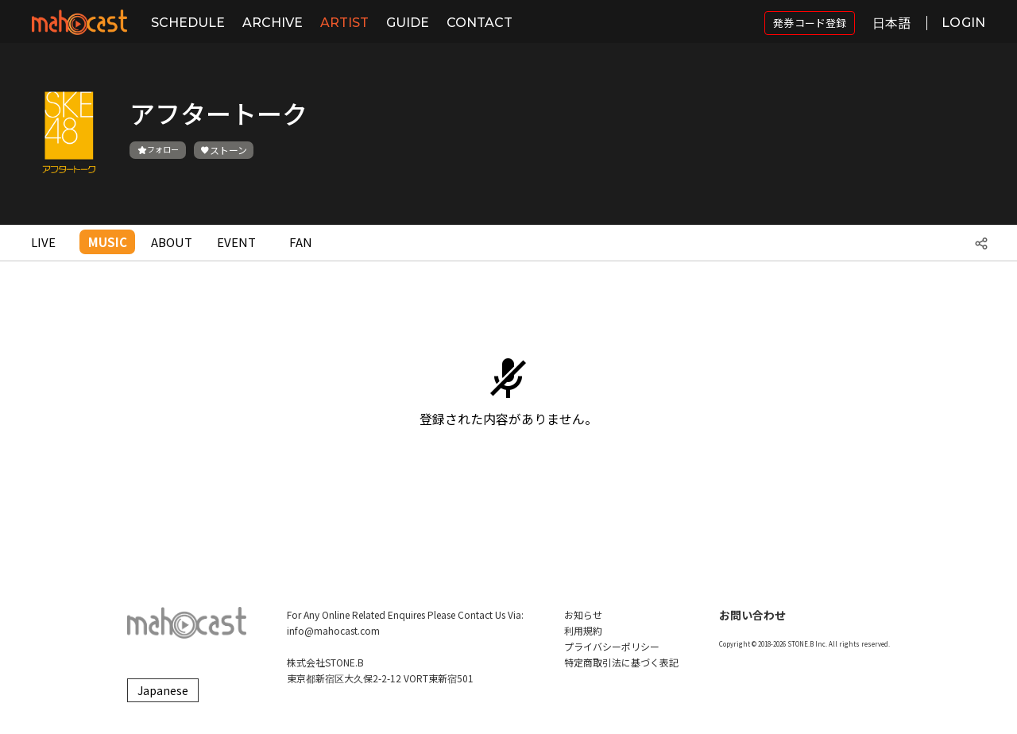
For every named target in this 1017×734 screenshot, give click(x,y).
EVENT (236, 242)
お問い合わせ (752, 615)
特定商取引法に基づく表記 (621, 662)
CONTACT (479, 22)
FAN (300, 242)
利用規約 (583, 630)
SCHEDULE (188, 22)
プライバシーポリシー (611, 646)
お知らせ (583, 614)
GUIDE (407, 22)
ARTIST (344, 22)
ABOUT (171, 242)
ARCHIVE (272, 22)
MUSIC (107, 242)
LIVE (43, 242)
